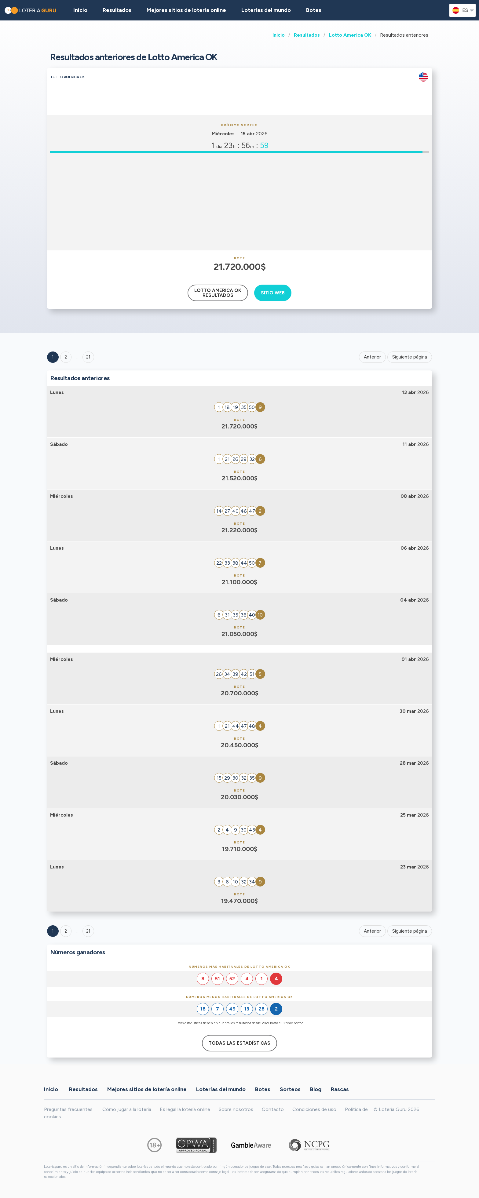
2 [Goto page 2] (65, 357)
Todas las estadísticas (239, 1043)
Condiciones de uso (314, 1109)
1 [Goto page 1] (53, 357)
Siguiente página (409, 357)
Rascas (340, 1089)
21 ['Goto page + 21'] (88, 357)
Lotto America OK (350, 35)
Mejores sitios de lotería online (186, 10)
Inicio (278, 35)
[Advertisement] (239, 201)
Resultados (307, 35)
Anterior (372, 357)
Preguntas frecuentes (68, 1109)
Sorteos (290, 1089)
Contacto (273, 1109)
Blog (315, 1089)
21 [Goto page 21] (88, 931)
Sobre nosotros (236, 1109)
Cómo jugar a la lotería (126, 1109)
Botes (313, 10)
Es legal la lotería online (185, 1109)
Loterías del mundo (266, 10)
